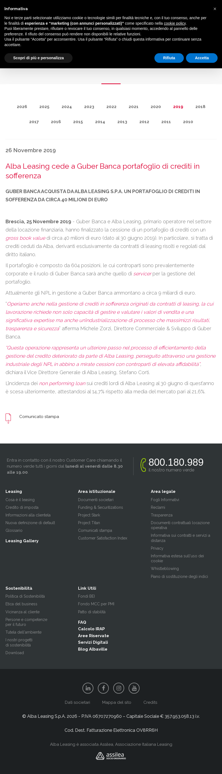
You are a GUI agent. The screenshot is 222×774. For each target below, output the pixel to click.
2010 (188, 121)
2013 (122, 121)
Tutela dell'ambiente (23, 632)
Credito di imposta (21, 507)
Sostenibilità (18, 588)
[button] (214, 8)
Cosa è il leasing (20, 500)
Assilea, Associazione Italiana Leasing (136, 744)
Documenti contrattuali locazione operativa (180, 525)
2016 (56, 121)
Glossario (14, 530)
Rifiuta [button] (169, 58)
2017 (34, 121)
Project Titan (89, 523)
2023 (89, 106)
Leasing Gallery (21, 540)
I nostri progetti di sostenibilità (18, 642)
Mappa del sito (116, 702)
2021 (133, 106)
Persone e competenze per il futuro (26, 622)
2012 (144, 121)
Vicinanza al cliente (22, 612)
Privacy (157, 548)
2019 (178, 106)
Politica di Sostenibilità (25, 596)
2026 (22, 106)
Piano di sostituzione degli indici (179, 576)
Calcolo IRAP (91, 628)
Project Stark (89, 515)
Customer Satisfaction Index (102, 538)
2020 (156, 106)
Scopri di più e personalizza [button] (38, 58)
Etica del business (21, 604)
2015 (78, 121)
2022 (111, 106)
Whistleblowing (165, 568)
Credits (150, 702)
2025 (44, 106)
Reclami (158, 507)
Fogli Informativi (165, 500)
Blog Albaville (92, 649)
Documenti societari (95, 500)
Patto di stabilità (92, 612)
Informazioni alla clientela (28, 515)
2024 (67, 106)
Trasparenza (162, 515)
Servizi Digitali (93, 642)
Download (14, 653)
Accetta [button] (202, 58)
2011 (166, 121)
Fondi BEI (86, 596)
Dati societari (77, 702)
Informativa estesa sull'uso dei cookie (177, 558)
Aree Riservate (93, 635)
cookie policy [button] (174, 23)
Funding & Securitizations (100, 507)
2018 (200, 106)
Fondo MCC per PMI (96, 604)
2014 (100, 121)
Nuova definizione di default (30, 523)
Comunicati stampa (95, 530)
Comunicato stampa (39, 416)
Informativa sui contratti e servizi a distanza (180, 538)
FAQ (82, 622)
